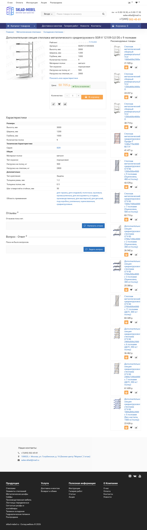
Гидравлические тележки (18, 514)
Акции (44, 2)
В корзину (92, 97)
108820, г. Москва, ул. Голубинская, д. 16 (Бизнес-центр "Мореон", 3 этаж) (55, 456)
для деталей (97, 198)
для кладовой (75, 192)
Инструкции (32, 2)
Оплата (19, 2)
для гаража (62, 192)
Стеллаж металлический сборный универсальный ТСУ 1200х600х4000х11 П (133, 112)
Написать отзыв (93, 226)
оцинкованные (88, 201)
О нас (10, 2)
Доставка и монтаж (52, 26)
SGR (59, 148)
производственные (66, 198)
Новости (84, 26)
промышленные (64, 195)
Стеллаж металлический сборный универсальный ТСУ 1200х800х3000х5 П (132, 82)
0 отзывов (93, 42)
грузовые (97, 192)
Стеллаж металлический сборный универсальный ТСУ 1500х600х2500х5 (132, 53)
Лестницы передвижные (17, 503)
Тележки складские (15, 511)
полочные (87, 192)
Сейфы (9, 497)
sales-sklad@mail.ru (30, 460)
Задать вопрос (94, 249)
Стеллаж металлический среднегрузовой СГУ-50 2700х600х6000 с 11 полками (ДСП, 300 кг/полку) (132, 305)
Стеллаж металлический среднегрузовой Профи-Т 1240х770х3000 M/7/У (132, 140)
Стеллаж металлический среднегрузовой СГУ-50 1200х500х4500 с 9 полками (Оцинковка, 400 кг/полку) (132, 170)
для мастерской (83, 198)
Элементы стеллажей (16, 491)
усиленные (74, 201)
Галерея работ (71, 26)
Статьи (72, 494)
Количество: (57, 95)
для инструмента (81, 195)
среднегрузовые (64, 204)
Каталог (21, 25)
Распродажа (56, 2)
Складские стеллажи (53, 32)
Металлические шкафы (17, 494)
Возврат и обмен (49, 491)
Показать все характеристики (64, 78)
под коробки (63, 201)
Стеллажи (10, 488)
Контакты (96, 26)
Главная (10, 32)
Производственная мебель (18, 500)
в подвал (94, 195)
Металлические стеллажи (29, 32)
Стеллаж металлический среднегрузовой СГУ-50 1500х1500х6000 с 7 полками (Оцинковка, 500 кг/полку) (132, 202)
